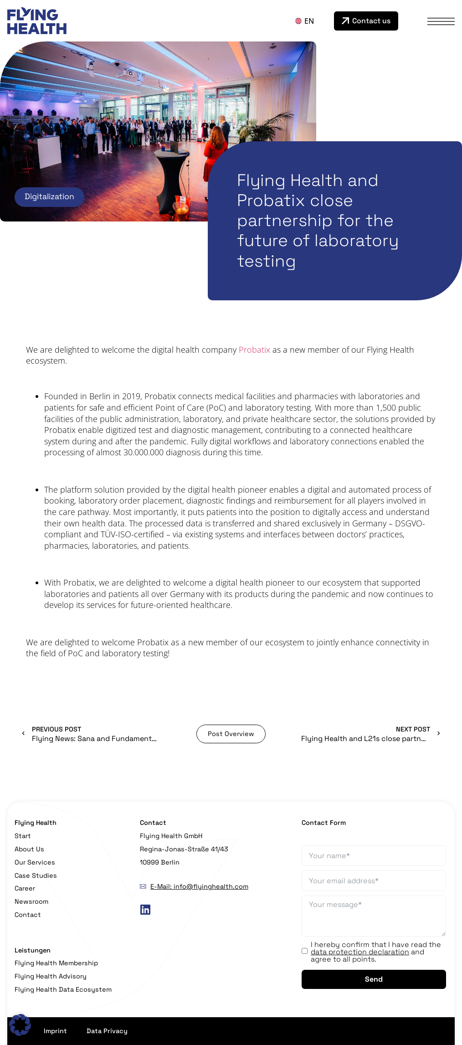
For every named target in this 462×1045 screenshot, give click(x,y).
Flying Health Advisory (51, 976)
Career (25, 888)
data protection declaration (360, 952)
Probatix (254, 349)
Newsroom (31, 901)
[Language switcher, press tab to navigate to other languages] (312, 21)
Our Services (35, 862)
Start (23, 836)
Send (374, 979)
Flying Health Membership (56, 963)
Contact (28, 915)
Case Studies (36, 875)
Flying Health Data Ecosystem (63, 989)
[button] (20, 1025)
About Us (29, 849)
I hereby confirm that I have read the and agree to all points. (376, 952)
